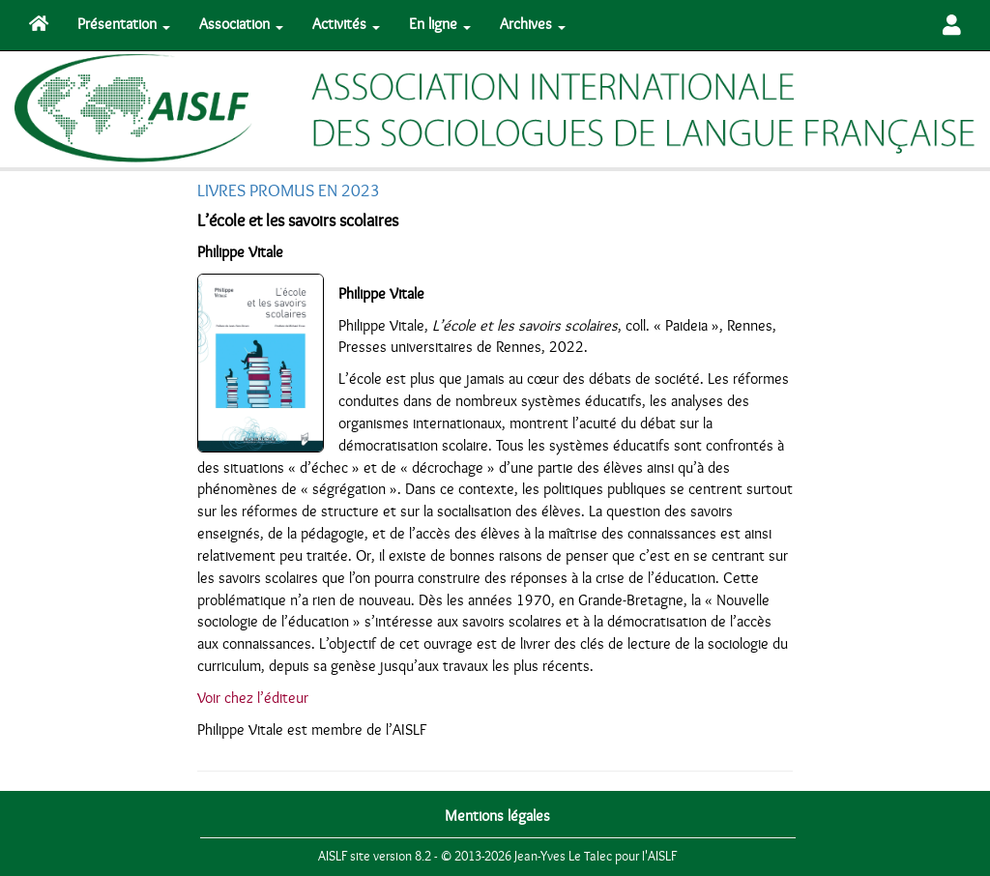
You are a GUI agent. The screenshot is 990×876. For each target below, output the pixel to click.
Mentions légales (497, 816)
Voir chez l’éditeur (252, 698)
